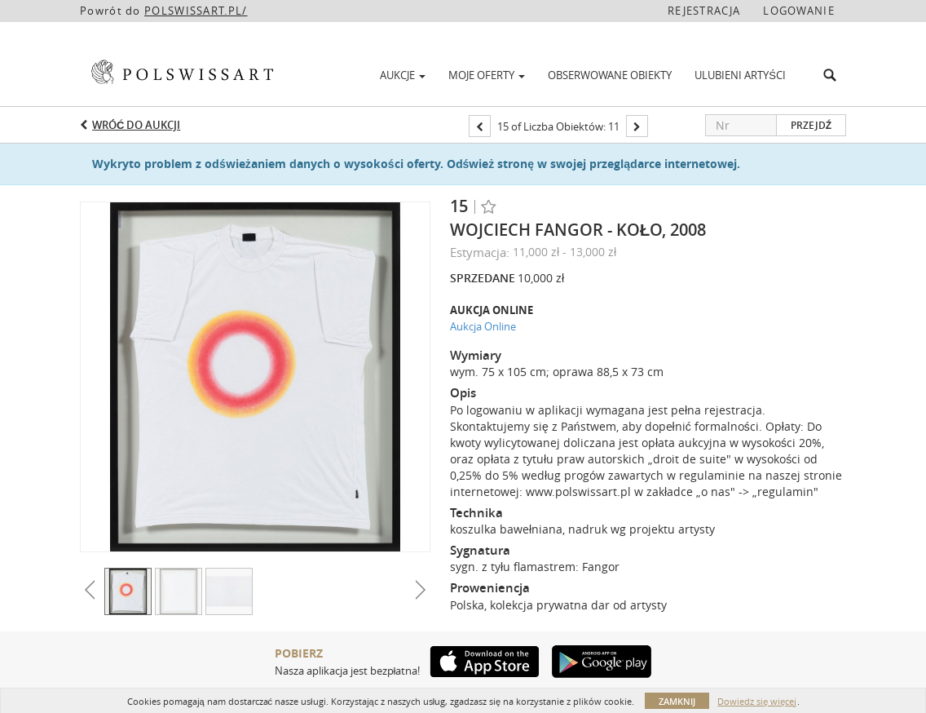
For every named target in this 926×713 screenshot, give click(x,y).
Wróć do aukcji (136, 124)
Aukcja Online (483, 326)
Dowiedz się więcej (756, 701)
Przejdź (811, 125)
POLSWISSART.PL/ (196, 10)
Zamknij (677, 701)
